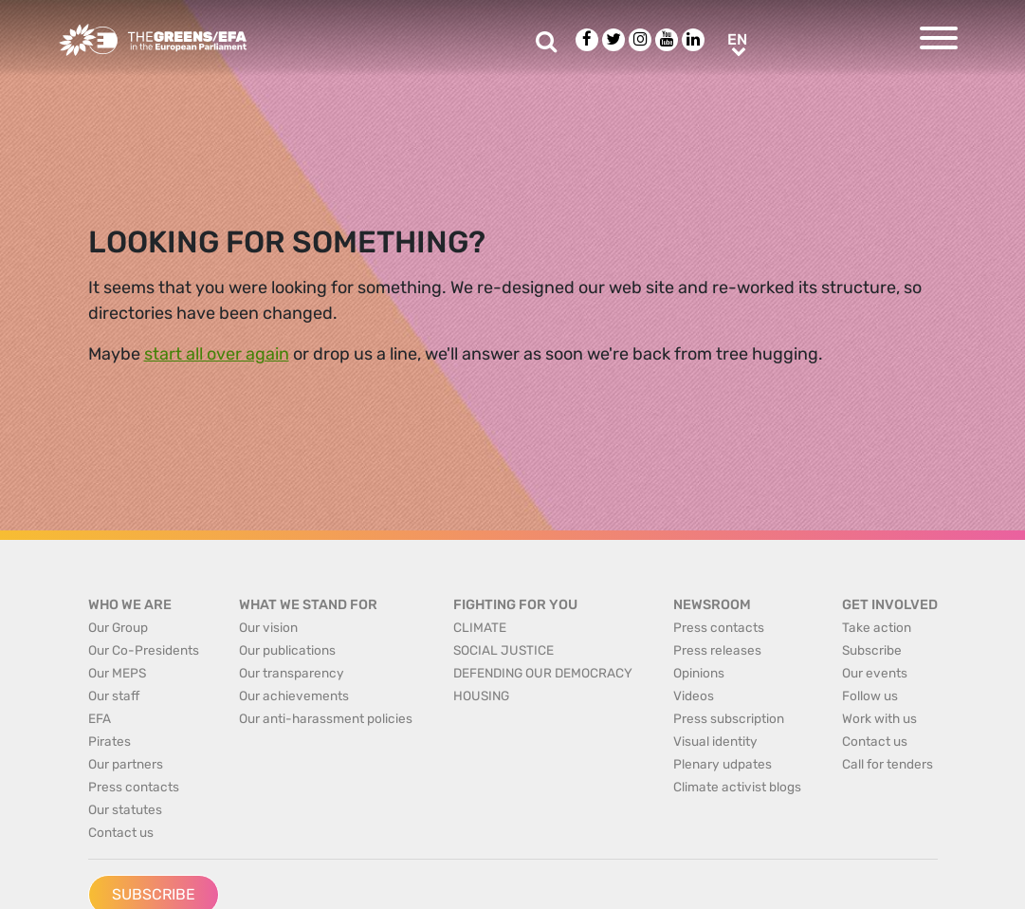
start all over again (216, 353)
